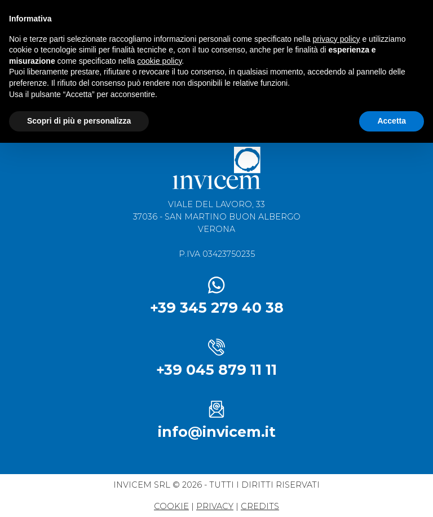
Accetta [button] (391, 120)
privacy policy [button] (336, 38)
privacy (214, 506)
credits (260, 506)
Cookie (171, 506)
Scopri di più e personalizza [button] (79, 120)
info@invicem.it (217, 431)
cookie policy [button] (159, 60)
